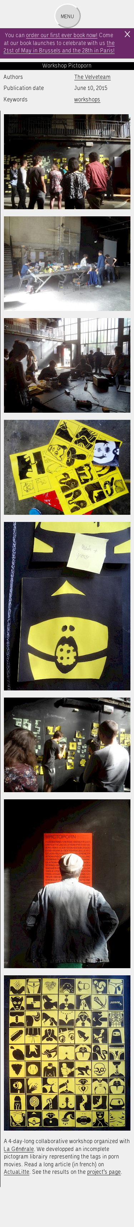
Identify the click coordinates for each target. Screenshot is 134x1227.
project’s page (104, 1172)
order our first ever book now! (62, 35)
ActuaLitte (16, 1172)
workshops (87, 99)
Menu (67, 16)
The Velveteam (92, 77)
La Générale (19, 1149)
